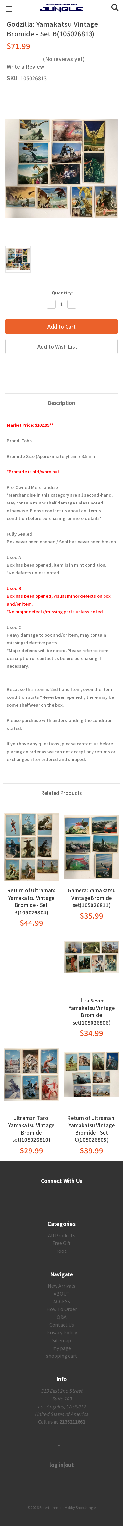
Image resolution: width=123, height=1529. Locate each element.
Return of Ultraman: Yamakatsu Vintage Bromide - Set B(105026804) (31, 901)
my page (61, 1348)
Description (61, 403)
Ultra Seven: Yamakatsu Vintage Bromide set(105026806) (92, 1011)
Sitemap (61, 1340)
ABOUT (62, 1293)
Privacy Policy (61, 1332)
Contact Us (61, 1324)
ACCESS (61, 1301)
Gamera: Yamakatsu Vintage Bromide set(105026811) (92, 897)
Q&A (62, 1317)
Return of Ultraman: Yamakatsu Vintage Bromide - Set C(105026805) (92, 1129)
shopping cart (61, 1356)
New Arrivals (61, 1286)
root (61, 1251)
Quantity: (62, 293)
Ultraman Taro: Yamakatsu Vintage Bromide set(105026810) (31, 1129)
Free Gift (61, 1243)
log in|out (61, 1464)
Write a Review (25, 66)
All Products (61, 1235)
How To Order (61, 1309)
